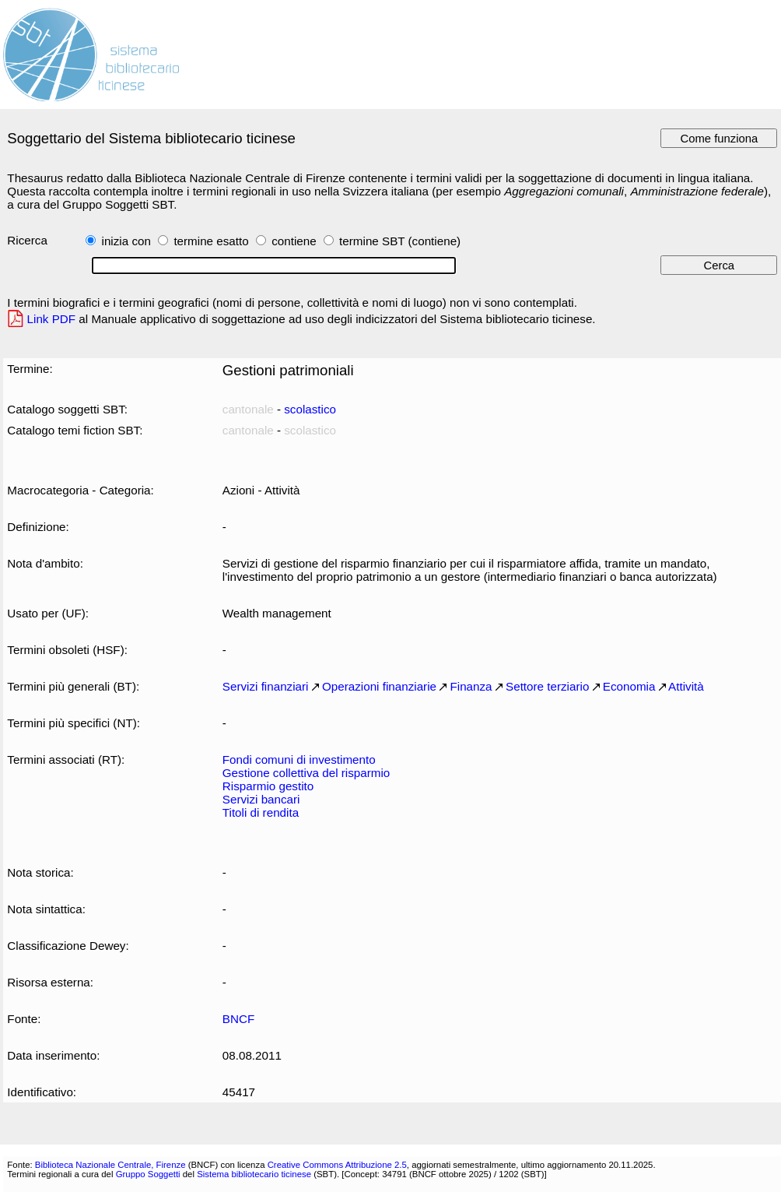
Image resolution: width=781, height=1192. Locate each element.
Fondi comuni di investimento (299, 759)
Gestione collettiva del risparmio (306, 772)
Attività (686, 686)
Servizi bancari (261, 799)
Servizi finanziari (265, 686)
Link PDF (51, 318)
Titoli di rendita (260, 812)
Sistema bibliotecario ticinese (254, 1174)
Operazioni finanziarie (379, 686)
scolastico (310, 409)
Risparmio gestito (267, 786)
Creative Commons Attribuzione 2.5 (337, 1164)
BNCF (238, 1018)
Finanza (471, 686)
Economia (629, 686)
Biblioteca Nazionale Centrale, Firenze (110, 1164)
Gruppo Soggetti (148, 1174)
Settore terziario (547, 686)
